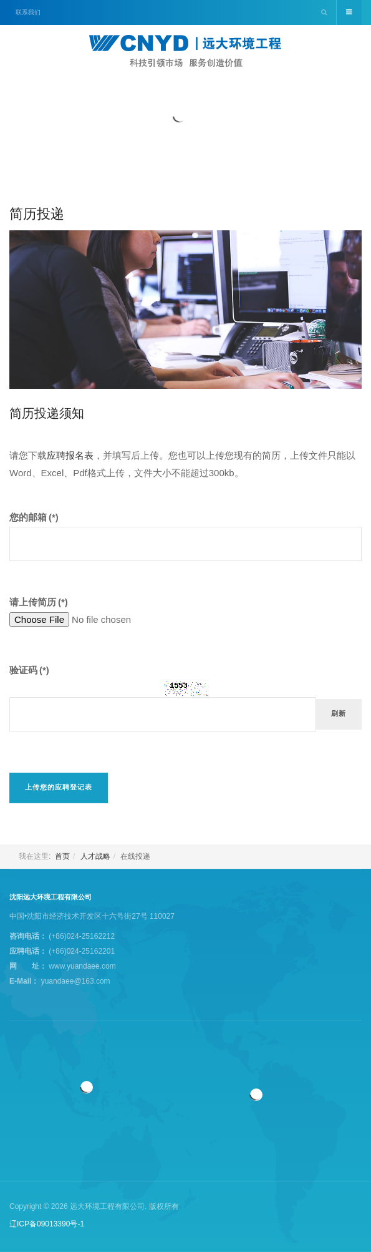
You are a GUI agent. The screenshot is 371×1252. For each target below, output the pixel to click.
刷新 (338, 714)
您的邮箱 (34, 517)
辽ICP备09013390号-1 (46, 1224)
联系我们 (28, 12)
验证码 (29, 670)
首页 (62, 856)
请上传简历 (38, 602)
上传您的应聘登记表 (58, 787)
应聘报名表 (70, 455)
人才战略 (95, 856)
